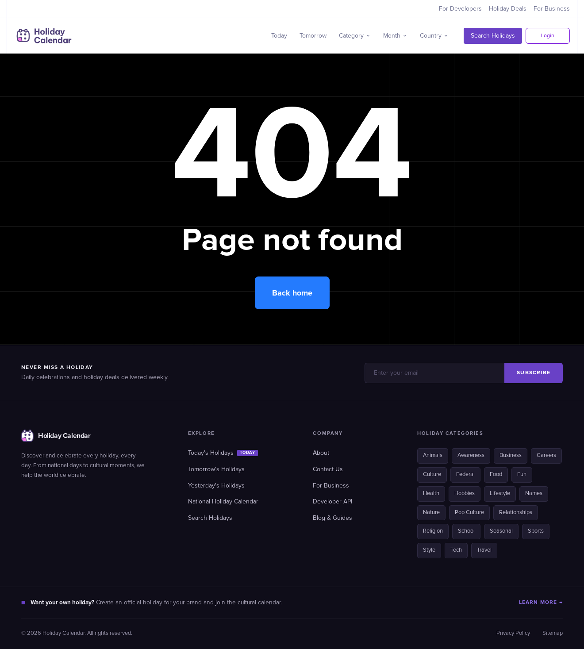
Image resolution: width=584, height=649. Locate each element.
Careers (546, 455)
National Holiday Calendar (223, 502)
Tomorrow (313, 36)
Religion (433, 531)
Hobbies (464, 493)
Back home (292, 293)
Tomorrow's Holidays (216, 469)
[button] (355, 35)
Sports (536, 531)
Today (279, 36)
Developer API (332, 502)
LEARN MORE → (541, 602)
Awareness (470, 455)
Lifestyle (500, 493)
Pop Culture (469, 512)
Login (547, 35)
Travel (484, 550)
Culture (432, 474)
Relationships (515, 512)
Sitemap (552, 633)
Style (429, 550)
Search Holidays (493, 36)
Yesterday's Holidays (216, 486)
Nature (431, 512)
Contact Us (328, 469)
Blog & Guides (332, 518)
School (466, 531)
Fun (521, 474)
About (321, 453)
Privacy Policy (513, 633)
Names (533, 493)
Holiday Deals (507, 9)
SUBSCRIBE (533, 372)
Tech (456, 550)
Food (496, 474)
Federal (465, 474)
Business (510, 455)
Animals (432, 455)
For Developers (460, 9)
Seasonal (501, 531)
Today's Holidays (223, 453)
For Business (552, 9)
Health (431, 493)
